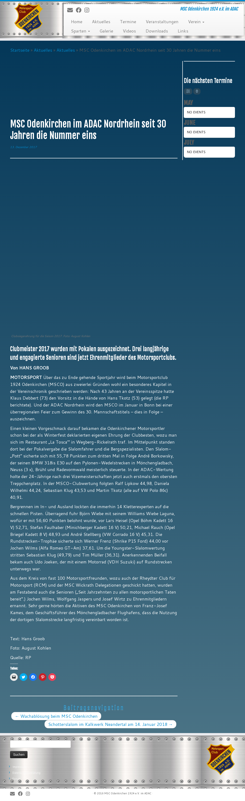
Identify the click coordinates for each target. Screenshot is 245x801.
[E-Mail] (71, 10)
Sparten (80, 31)
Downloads (156, 31)
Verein (196, 21)
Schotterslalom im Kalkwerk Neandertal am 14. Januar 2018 (110, 724)
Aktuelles (101, 21)
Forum (16, 779)
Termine (128, 21)
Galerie (106, 31)
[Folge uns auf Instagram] (88, 10)
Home (76, 21)
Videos (129, 31)
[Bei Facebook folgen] (80, 10)
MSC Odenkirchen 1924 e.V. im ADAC (127, 793)
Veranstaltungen (162, 21)
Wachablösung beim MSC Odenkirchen (56, 716)
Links (183, 31)
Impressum (19, 767)
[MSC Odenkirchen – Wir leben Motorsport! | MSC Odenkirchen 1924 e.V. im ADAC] (28, 19)
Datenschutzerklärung (26, 773)
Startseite (19, 50)
